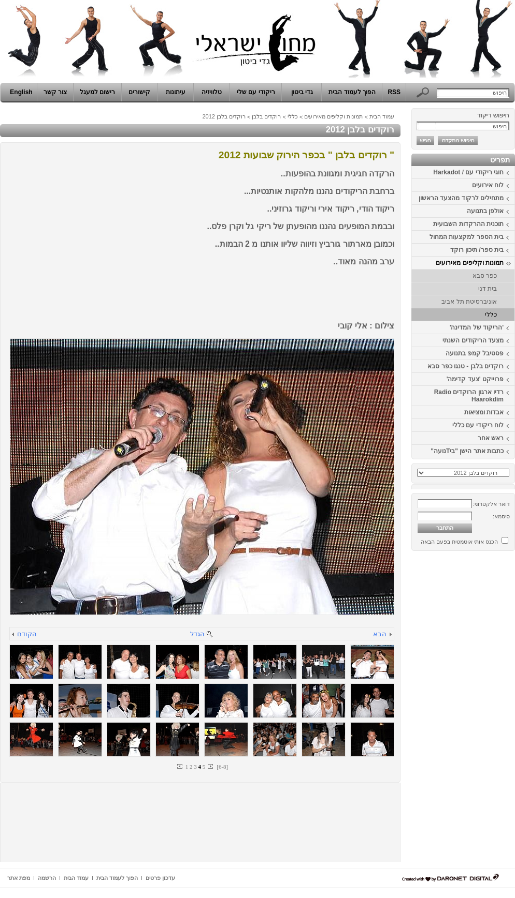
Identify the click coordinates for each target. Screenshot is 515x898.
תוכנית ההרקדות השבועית (468, 224)
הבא (380, 634)
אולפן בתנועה (485, 211)
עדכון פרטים (160, 878)
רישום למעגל (97, 92)
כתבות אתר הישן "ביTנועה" (467, 451)
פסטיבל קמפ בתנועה (475, 353)
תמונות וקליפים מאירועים (470, 262)
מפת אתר (18, 878)
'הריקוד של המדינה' (477, 327)
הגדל (197, 634)
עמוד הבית (381, 116)
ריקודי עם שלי (256, 92)
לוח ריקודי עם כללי (478, 425)
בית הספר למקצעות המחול (467, 237)
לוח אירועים (488, 185)
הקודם (27, 634)
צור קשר (55, 92)
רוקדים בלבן (266, 116)
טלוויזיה (212, 92)
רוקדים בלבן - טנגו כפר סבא (465, 366)
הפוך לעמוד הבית (352, 92)
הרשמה (47, 878)
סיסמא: (501, 516)
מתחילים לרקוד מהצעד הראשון (461, 198)
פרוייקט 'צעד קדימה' (475, 379)
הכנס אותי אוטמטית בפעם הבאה (459, 541)
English (21, 92)
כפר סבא (485, 275)
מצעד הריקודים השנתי (473, 340)
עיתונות (175, 92)
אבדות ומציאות (484, 412)
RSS (394, 92)
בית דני (487, 288)
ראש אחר (491, 438)
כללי (491, 314)
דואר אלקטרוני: (491, 504)
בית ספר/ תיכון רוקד (477, 249)
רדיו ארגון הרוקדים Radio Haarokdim (469, 395)
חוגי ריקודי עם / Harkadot (468, 172)
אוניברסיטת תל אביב (469, 301)
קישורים (139, 92)
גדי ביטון (302, 92)
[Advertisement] (484, 710)
